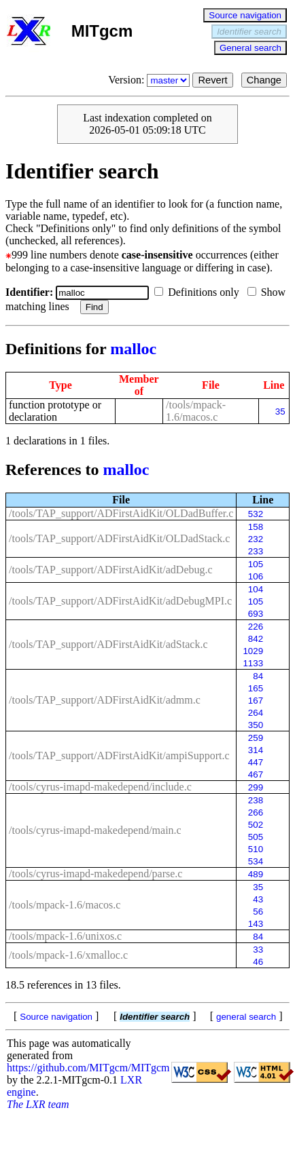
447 (255, 762)
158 (255, 527)
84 (258, 676)
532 (255, 514)
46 (258, 962)
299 (255, 787)
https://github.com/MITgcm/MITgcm (88, 1067)
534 (255, 861)
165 (255, 688)
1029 (253, 651)
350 (255, 725)
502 (255, 825)
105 (255, 564)
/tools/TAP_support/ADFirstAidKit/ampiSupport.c (119, 755)
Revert (212, 80)
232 (255, 539)
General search (250, 48)
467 (255, 774)
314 (255, 750)
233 (255, 551)
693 (255, 614)
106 (255, 576)
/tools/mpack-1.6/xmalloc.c (68, 955)
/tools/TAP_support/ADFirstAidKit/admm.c (105, 700)
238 (255, 800)
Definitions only (199, 292)
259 (255, 738)
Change (264, 80)
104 (255, 589)
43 (258, 899)
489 (255, 874)
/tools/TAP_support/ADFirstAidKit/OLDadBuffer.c (121, 513)
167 (255, 700)
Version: (150, 79)
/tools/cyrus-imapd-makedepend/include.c (100, 786)
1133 (253, 663)
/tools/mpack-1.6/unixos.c (65, 936)
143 (255, 924)
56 (258, 911)
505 (255, 837)
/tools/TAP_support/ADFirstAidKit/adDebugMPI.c (120, 601)
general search (246, 1017)
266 (255, 812)
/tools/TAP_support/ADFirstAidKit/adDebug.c (111, 569)
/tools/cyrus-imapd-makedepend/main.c (95, 830)
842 (255, 639)
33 (258, 949)
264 (255, 713)
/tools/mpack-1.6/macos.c (196, 411)
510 (255, 849)
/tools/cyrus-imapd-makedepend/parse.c (95, 873)
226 (255, 626)
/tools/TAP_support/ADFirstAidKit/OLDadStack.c (119, 538)
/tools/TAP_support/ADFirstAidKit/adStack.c (108, 644)
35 (280, 411)
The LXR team (38, 1104)
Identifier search (249, 31)
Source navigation (245, 15)
